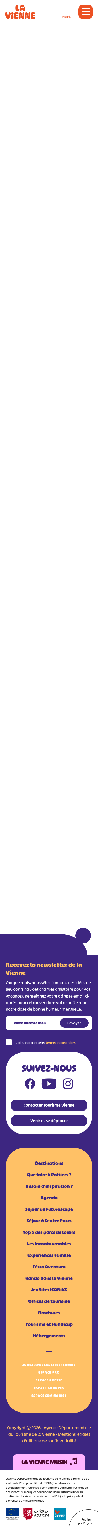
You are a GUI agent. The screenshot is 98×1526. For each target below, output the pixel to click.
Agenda (49, 1198)
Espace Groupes (49, 1388)
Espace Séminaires (49, 1395)
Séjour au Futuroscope (49, 1209)
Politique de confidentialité (50, 1441)
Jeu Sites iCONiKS (49, 1290)
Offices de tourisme (49, 1301)
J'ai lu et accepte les (46, 1042)
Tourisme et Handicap (49, 1324)
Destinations (49, 1163)
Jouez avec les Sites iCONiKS (49, 1365)
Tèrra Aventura (49, 1267)
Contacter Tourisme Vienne (49, 1105)
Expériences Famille (49, 1255)
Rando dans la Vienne (49, 1278)
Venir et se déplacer (49, 1121)
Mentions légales (74, 1434)
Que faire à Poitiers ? (49, 1175)
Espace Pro (49, 1372)
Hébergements (49, 1336)
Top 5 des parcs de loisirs (49, 1232)
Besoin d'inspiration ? (49, 1186)
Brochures (49, 1313)
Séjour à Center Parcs (49, 1221)
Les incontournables (49, 1244)
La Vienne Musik (49, 1462)
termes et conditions (61, 1042)
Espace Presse (49, 1380)
